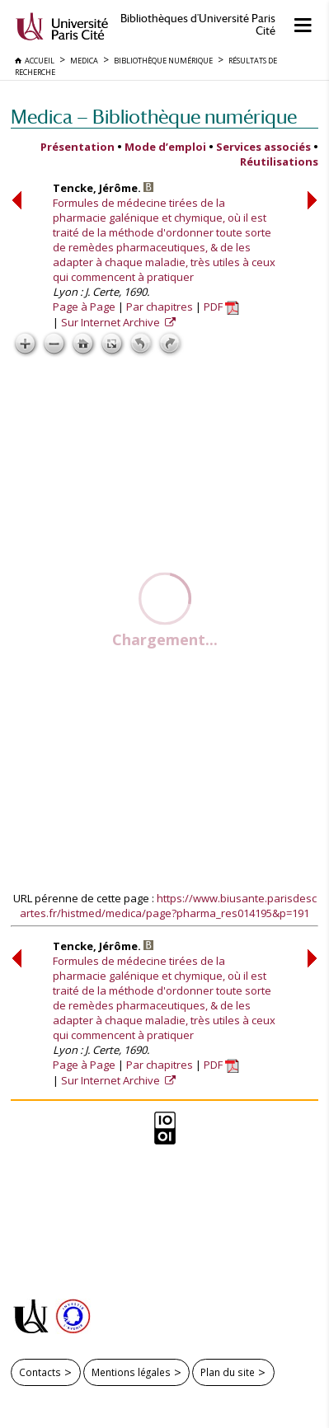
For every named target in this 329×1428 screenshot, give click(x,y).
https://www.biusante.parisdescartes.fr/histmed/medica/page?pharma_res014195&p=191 (168, 905)
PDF (221, 306)
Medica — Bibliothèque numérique (154, 116)
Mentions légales (131, 1372)
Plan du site (227, 1372)
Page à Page (84, 306)
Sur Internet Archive (111, 322)
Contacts (40, 1372)
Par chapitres (159, 306)
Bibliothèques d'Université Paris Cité (197, 24)
